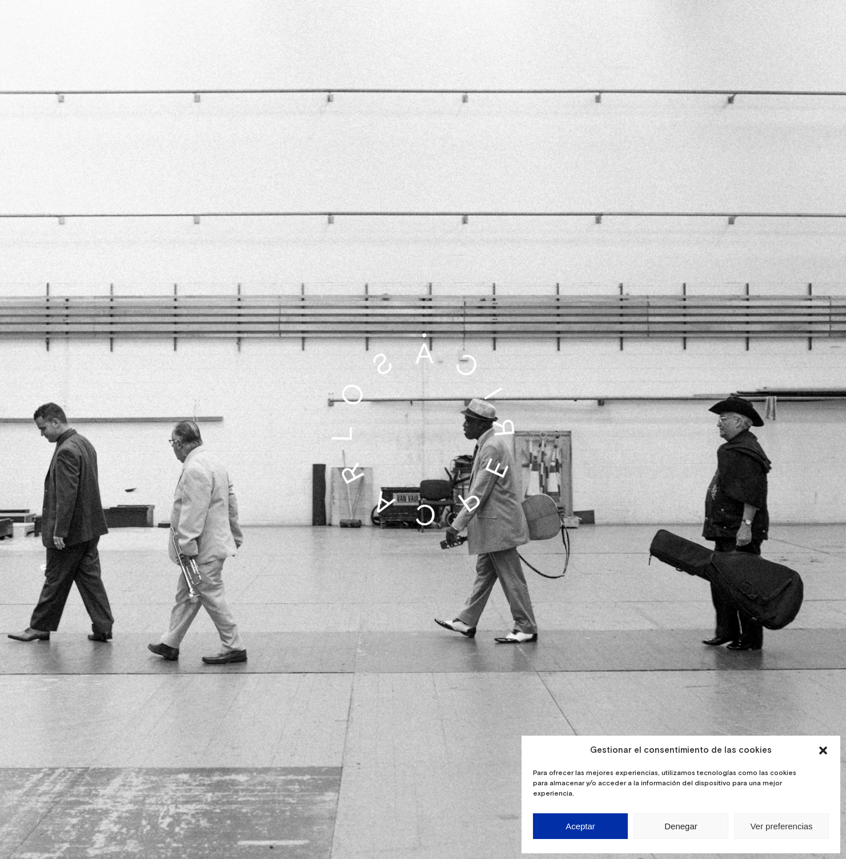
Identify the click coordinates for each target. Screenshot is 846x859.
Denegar (680, 826)
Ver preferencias (781, 826)
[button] (823, 750)
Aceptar (580, 826)
